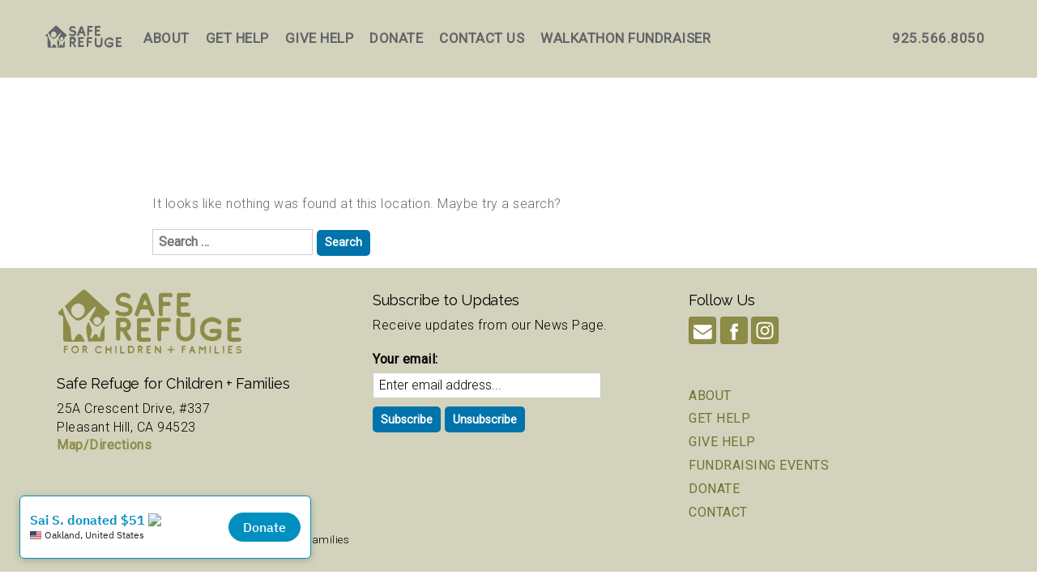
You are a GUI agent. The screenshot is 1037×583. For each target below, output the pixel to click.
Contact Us (481, 38)
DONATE (714, 488)
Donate (396, 38)
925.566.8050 (938, 38)
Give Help (319, 38)
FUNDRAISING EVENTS (759, 465)
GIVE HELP (722, 441)
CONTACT (718, 512)
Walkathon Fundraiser (625, 38)
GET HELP (719, 418)
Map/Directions (104, 445)
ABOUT (710, 395)
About (166, 38)
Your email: (405, 359)
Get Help (237, 38)
